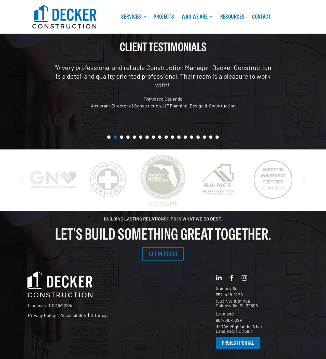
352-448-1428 (229, 294)
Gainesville (226, 288)
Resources (232, 16)
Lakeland (225, 313)
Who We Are (197, 16)
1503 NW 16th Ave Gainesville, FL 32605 (237, 303)
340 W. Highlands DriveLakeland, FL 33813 (239, 329)
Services (133, 16)
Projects (164, 16)
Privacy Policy (42, 315)
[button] (133, 16)
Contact (261, 16)
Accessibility (73, 315)
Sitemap (99, 315)
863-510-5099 (229, 320)
